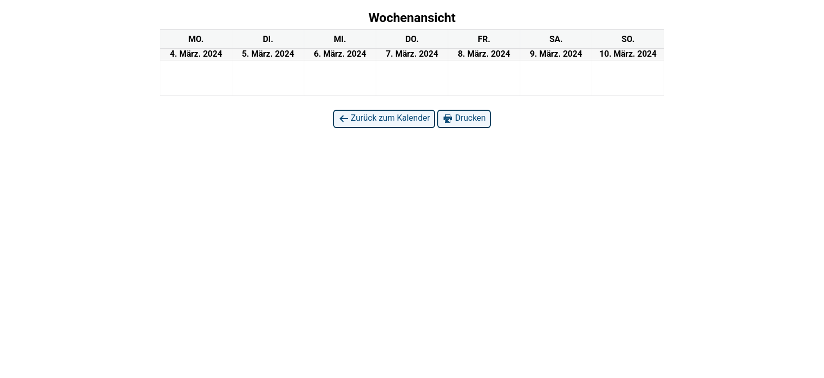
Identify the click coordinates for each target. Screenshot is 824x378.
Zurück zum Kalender (384, 118)
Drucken (464, 118)
